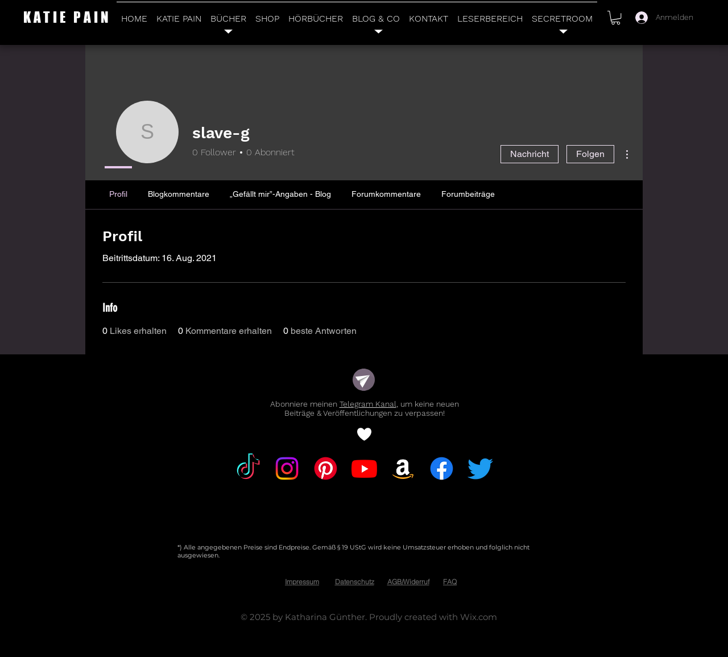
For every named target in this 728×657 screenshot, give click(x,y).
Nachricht (529, 153)
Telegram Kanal (368, 403)
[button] (615, 17)
